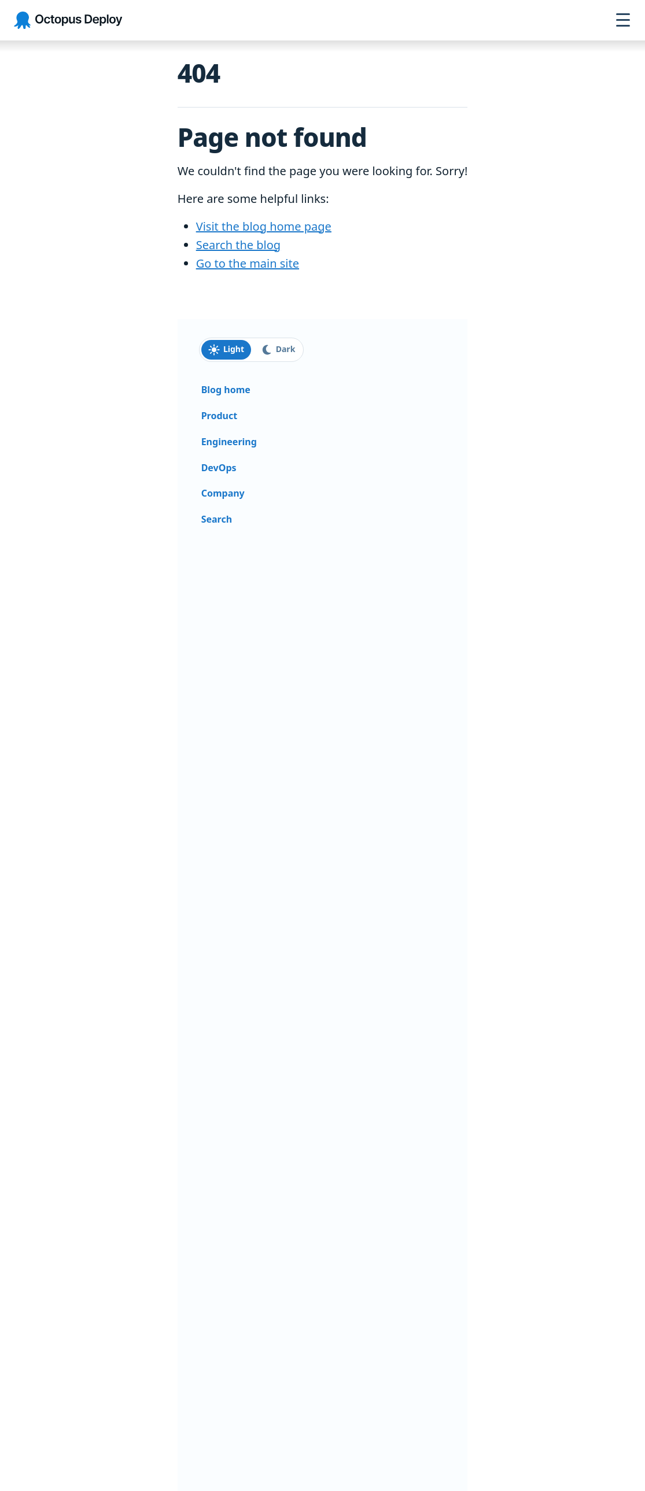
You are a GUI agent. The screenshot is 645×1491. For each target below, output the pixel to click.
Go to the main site (247, 263)
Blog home (225, 389)
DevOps (219, 467)
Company (223, 493)
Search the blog (238, 245)
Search (216, 519)
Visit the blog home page (263, 226)
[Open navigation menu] (623, 20)
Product (219, 415)
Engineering (229, 441)
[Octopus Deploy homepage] (68, 20)
